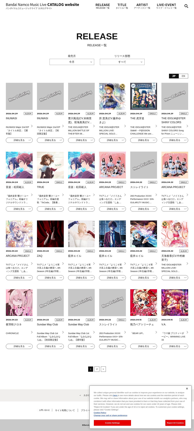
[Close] (187, 394)
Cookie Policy (100, 418)
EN (183, 76)
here (115, 401)
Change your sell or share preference (110, 421)
